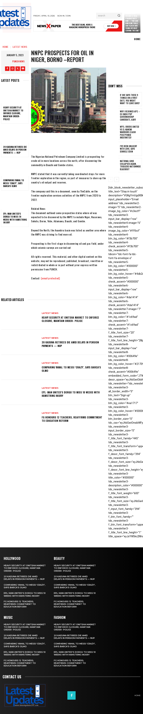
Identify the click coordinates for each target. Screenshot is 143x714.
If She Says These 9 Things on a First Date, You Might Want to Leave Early (130, 99)
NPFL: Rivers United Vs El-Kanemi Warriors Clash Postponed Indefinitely (130, 131)
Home (5, 46)
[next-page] (116, 179)
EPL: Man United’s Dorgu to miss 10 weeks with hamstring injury (15, 218)
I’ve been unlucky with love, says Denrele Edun (130, 148)
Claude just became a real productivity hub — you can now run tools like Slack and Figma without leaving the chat (132, 22)
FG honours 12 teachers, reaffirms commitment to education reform (72, 419)
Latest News (20, 46)
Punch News (18, 61)
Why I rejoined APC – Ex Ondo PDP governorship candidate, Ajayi (130, 115)
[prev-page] (110, 179)
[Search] (119, 16)
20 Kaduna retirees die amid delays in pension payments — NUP (15, 149)
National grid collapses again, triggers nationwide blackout (129, 164)
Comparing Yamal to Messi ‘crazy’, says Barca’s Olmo (13, 183)
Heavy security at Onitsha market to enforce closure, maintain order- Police (13, 113)
